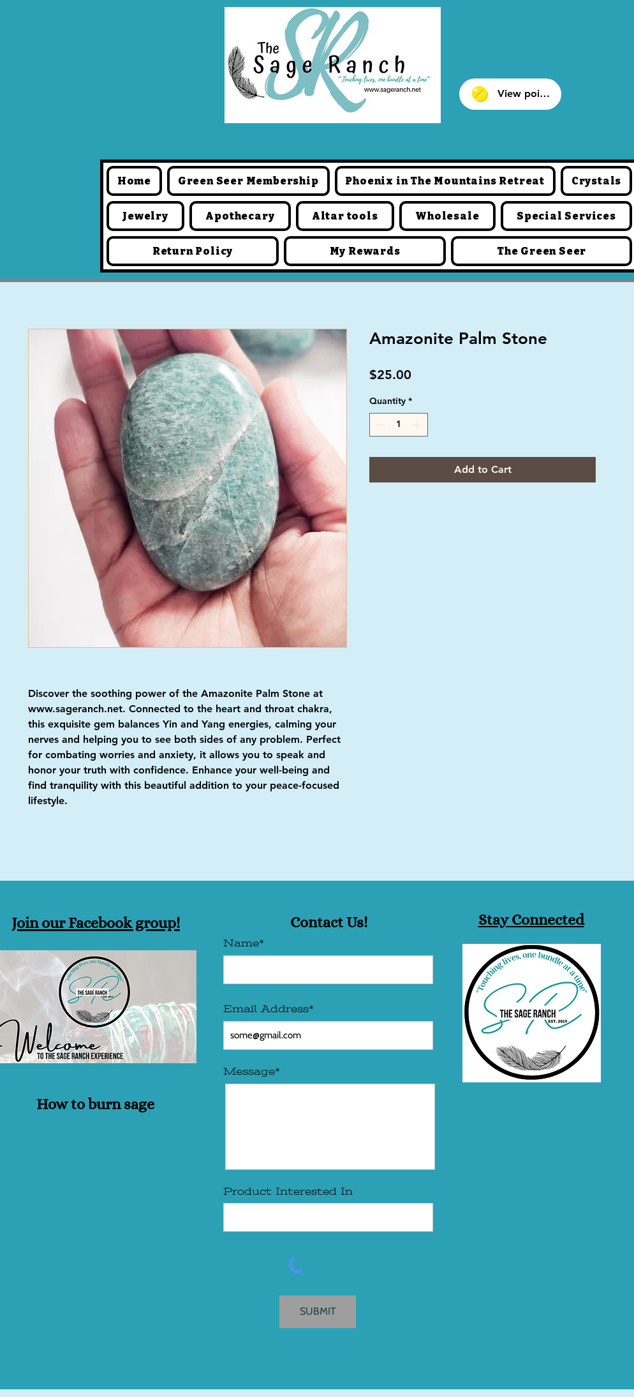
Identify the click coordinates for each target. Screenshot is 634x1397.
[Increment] (418, 425)
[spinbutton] (398, 425)
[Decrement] (379, 425)
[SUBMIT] (317, 1312)
